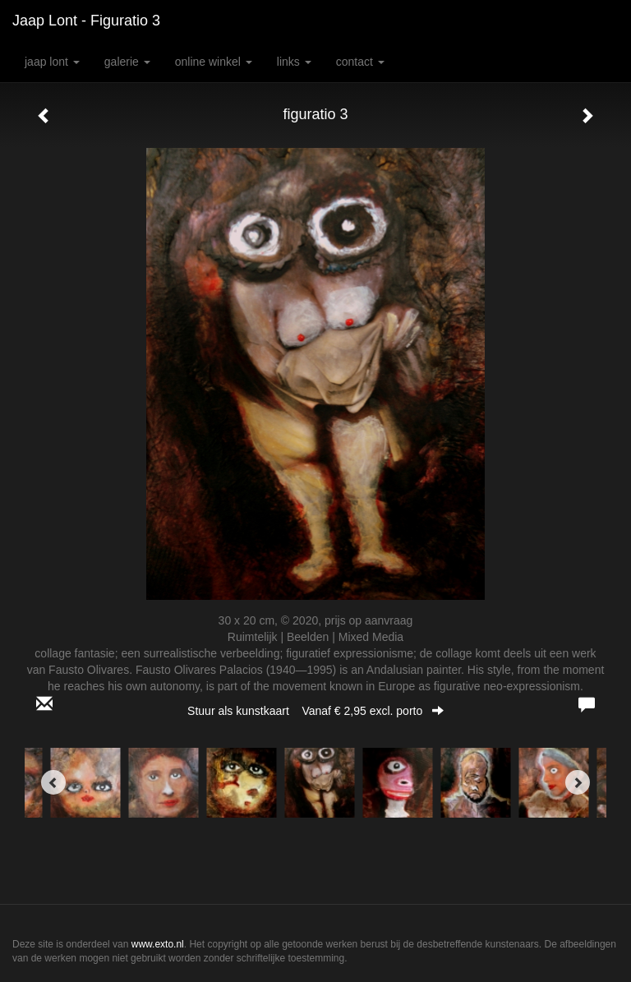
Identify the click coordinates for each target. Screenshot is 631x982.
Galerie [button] (127, 61)
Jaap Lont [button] (52, 61)
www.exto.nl (157, 944)
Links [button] (294, 61)
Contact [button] (360, 61)
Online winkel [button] (213, 61)
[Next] (577, 782)
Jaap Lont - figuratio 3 (86, 20)
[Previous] (53, 782)
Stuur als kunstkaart (315, 710)
